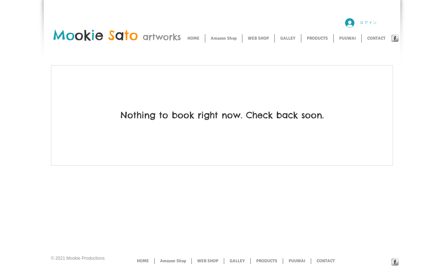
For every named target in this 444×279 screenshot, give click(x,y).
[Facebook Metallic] (395, 38)
